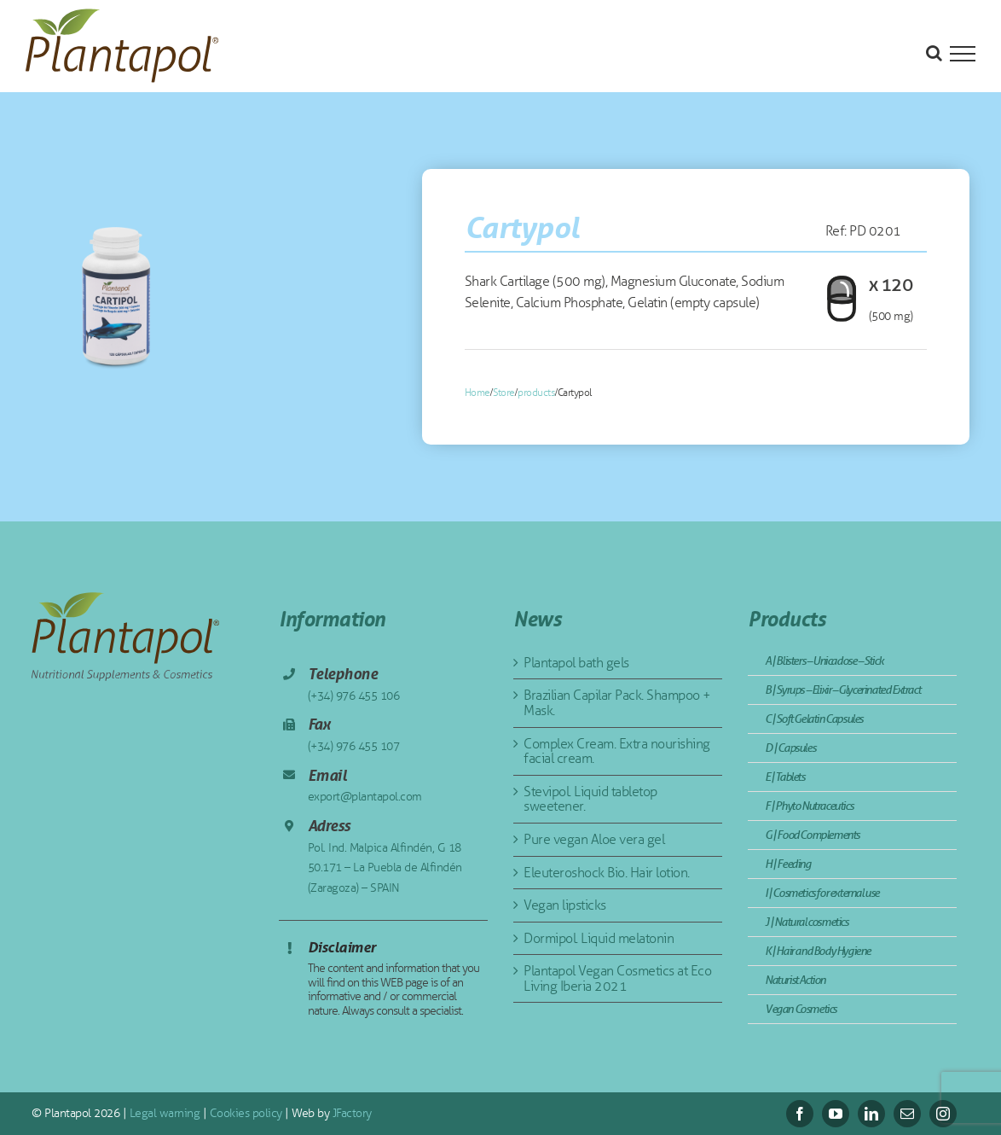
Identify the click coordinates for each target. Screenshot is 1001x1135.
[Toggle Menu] (963, 53)
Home (477, 393)
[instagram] (943, 1113)
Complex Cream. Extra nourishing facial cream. (617, 751)
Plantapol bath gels (576, 663)
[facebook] (799, 1113)
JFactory (350, 1113)
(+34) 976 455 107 (354, 746)
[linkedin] (871, 1113)
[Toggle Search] (934, 52)
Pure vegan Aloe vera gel (594, 839)
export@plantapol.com (365, 796)
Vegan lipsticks (565, 905)
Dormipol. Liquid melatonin (599, 938)
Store (504, 393)
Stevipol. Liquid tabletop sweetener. (590, 799)
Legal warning (163, 1113)
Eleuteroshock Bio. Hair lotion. (607, 872)
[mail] (907, 1113)
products (536, 393)
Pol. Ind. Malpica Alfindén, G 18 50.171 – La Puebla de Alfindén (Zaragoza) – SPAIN (385, 868)
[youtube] (835, 1113)
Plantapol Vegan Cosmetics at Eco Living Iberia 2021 (617, 978)
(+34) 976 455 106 (354, 696)
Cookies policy (244, 1113)
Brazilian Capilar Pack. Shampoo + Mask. (617, 703)
